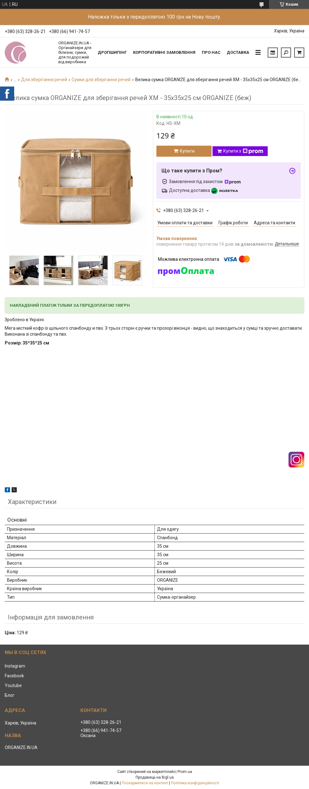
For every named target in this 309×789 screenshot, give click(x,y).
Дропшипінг (112, 52)
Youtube (13, 685)
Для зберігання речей (44, 79)
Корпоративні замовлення (164, 52)
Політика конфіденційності (195, 783)
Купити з (243, 151)
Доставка (238, 52)
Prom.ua (185, 771)
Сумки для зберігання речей (101, 79)
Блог (10, 695)
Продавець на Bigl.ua (155, 777)
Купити (187, 151)
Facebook (14, 675)
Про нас (211, 52)
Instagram (15, 666)
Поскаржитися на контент (145, 783)
